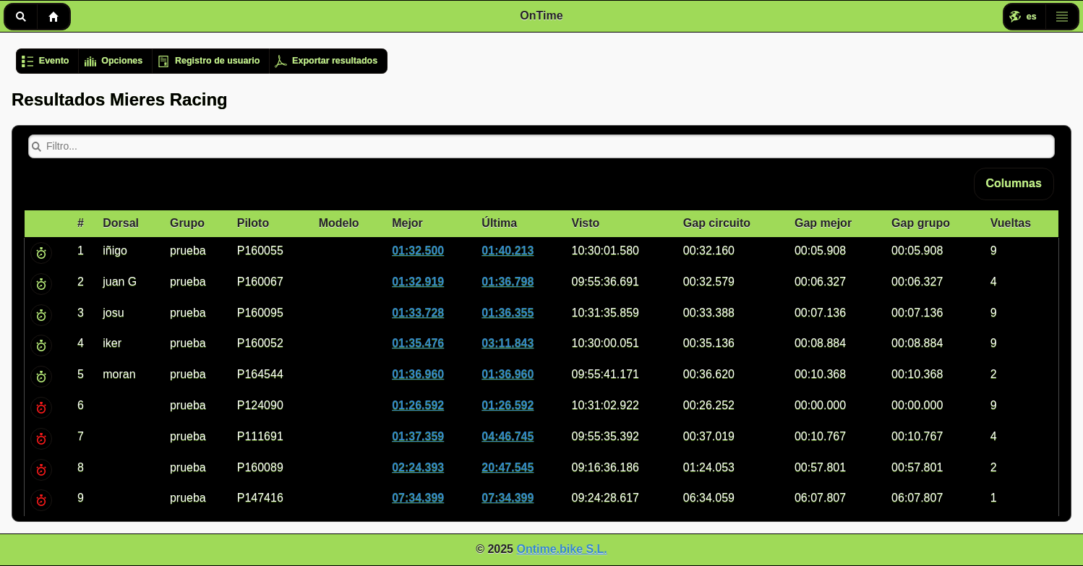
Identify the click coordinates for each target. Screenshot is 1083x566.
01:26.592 (418, 405)
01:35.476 (418, 343)
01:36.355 (507, 312)
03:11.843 (507, 343)
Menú (1062, 17)
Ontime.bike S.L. (561, 549)
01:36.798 (507, 281)
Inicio (53, 17)
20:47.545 (507, 467)
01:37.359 (418, 436)
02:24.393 (418, 467)
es (1032, 17)
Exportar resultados (334, 61)
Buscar (20, 17)
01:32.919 (418, 281)
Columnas (1014, 183)
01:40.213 (507, 250)
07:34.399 (418, 498)
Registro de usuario (217, 61)
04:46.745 (507, 436)
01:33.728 (418, 312)
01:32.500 (418, 250)
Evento (54, 61)
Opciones (121, 61)
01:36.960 (418, 374)
